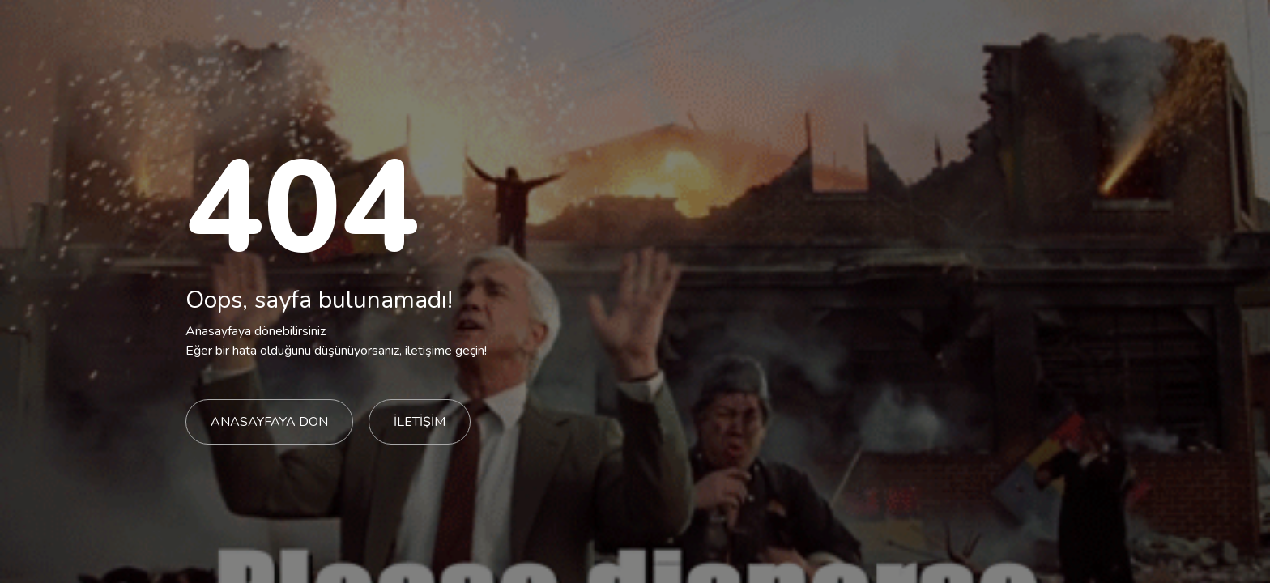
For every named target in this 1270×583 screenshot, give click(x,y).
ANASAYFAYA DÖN (269, 422)
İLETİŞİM (419, 422)
